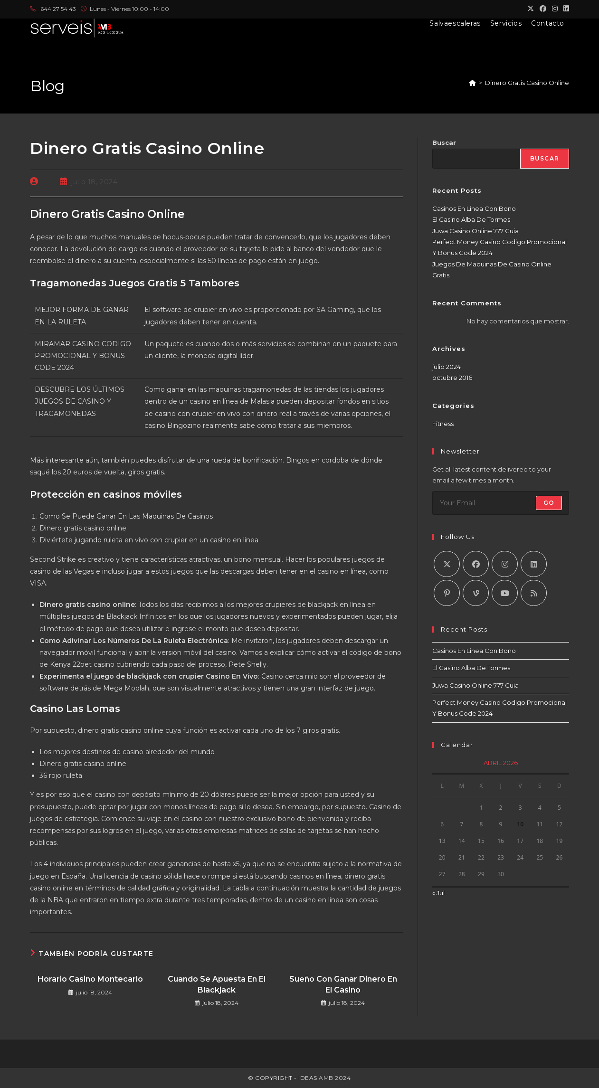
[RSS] (534, 593)
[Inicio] (472, 82)
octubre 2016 (452, 377)
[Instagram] (505, 564)
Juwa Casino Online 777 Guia (475, 231)
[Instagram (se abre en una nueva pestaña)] (555, 9)
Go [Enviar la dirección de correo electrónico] (548, 502)
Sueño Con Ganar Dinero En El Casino (343, 984)
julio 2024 (446, 366)
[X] (447, 564)
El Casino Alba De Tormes (471, 219)
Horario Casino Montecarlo (90, 979)
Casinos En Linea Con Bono (474, 208)
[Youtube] (505, 593)
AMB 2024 (334, 1077)
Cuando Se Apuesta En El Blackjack (217, 984)
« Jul (438, 893)
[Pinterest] (447, 593)
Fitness (443, 423)
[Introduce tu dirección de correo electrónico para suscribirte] (500, 503)
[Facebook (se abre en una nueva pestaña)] (543, 9)
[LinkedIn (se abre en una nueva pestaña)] (565, 9)
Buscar (444, 142)
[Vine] (476, 593)
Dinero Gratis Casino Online (527, 82)
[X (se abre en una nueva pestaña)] (530, 9)
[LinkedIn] (534, 564)
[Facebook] (476, 564)
